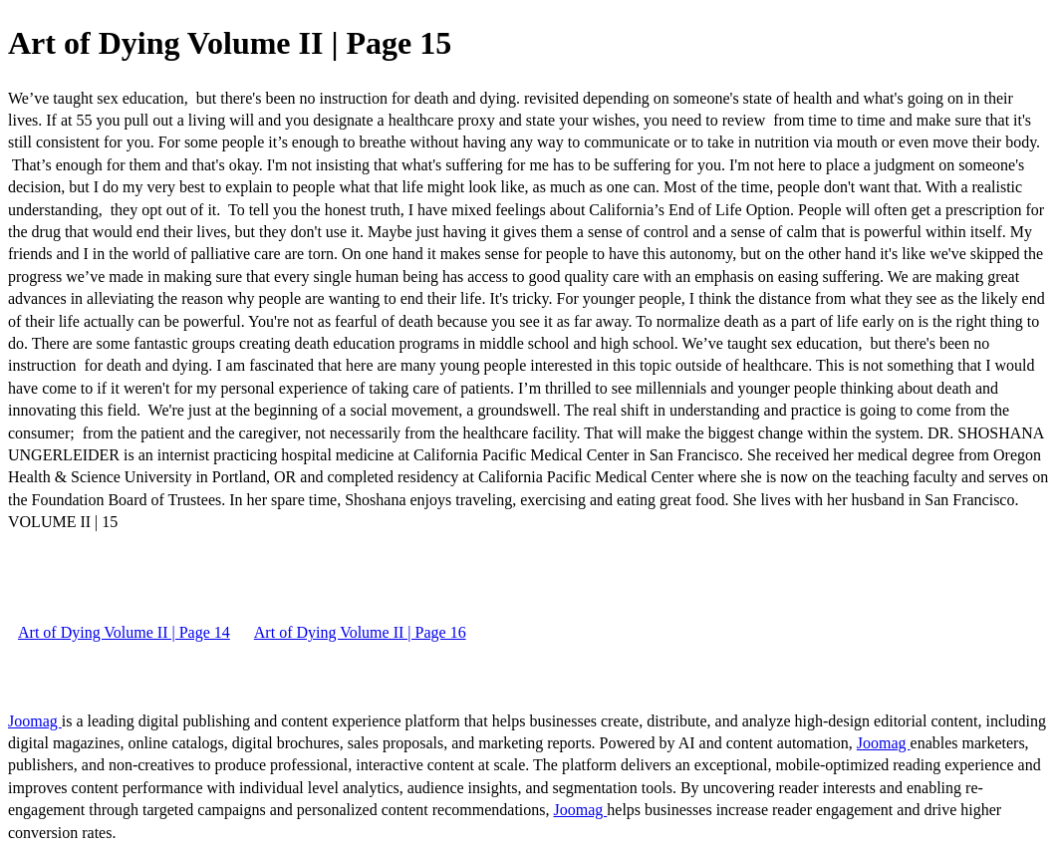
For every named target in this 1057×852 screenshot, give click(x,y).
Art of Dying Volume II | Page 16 (360, 632)
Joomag (35, 720)
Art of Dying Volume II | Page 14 (124, 632)
